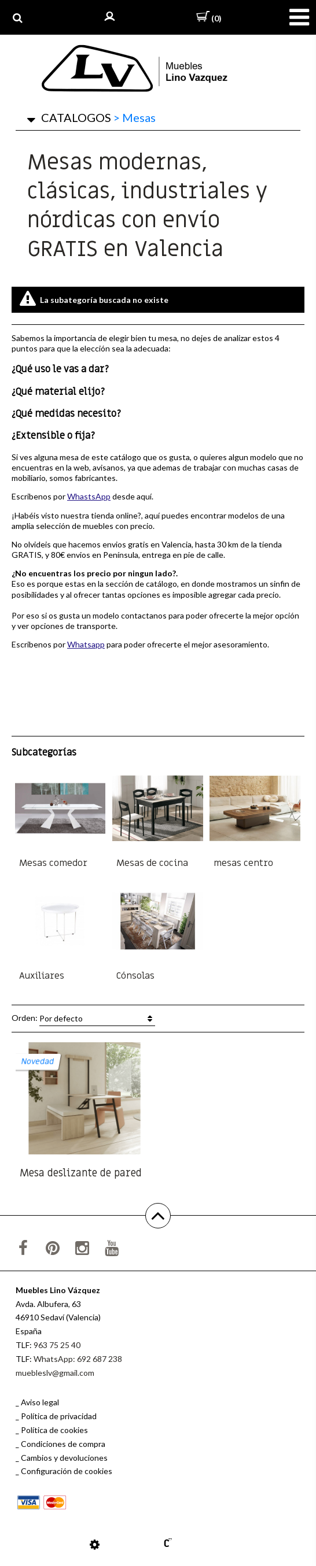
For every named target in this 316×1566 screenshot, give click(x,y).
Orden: (83, 1018)
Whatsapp (86, 644)
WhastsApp (89, 496)
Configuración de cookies (66, 1471)
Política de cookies (54, 1430)
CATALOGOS (76, 117)
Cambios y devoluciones (64, 1458)
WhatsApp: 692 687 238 (78, 1359)
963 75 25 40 (57, 1345)
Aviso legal (40, 1402)
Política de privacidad (59, 1416)
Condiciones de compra (63, 1444)
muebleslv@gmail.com (55, 1373)
